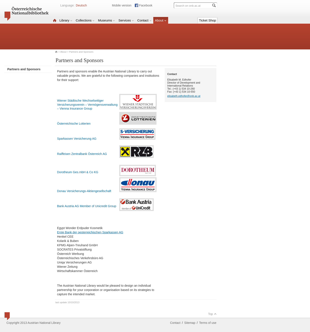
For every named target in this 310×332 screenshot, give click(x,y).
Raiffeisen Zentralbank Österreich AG (82, 154)
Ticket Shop (207, 20)
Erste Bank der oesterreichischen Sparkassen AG (90, 232)
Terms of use (207, 322)
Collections (85, 20)
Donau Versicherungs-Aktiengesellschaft (84, 191)
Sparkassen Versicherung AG (76, 138)
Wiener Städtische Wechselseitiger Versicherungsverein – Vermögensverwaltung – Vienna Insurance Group (87, 104)
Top (212, 314)
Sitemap (189, 322)
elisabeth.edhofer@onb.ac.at (183, 96)
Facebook (145, 5)
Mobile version (121, 5)
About (160, 20)
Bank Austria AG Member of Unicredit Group (86, 206)
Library (65, 20)
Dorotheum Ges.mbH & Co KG (77, 172)
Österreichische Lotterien (74, 123)
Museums (106, 20)
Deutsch (81, 5)
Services (126, 20)
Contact (144, 20)
